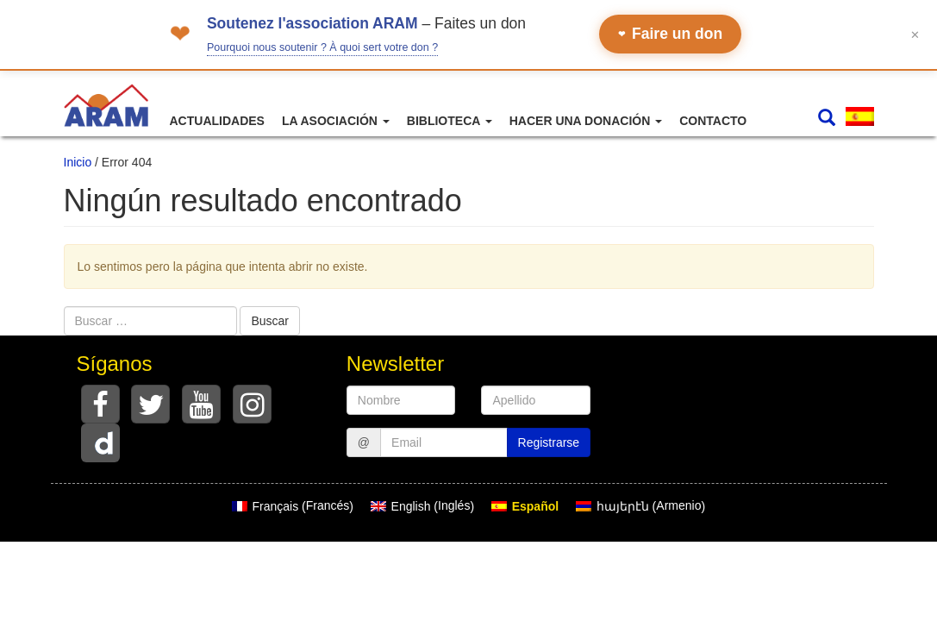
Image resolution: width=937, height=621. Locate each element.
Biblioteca (449, 121)
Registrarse (549, 442)
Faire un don (670, 33)
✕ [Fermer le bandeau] (915, 34)
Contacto (712, 121)
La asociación (336, 121)
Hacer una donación (585, 121)
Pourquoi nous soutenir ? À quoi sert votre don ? (322, 47)
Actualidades (217, 121)
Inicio (78, 162)
